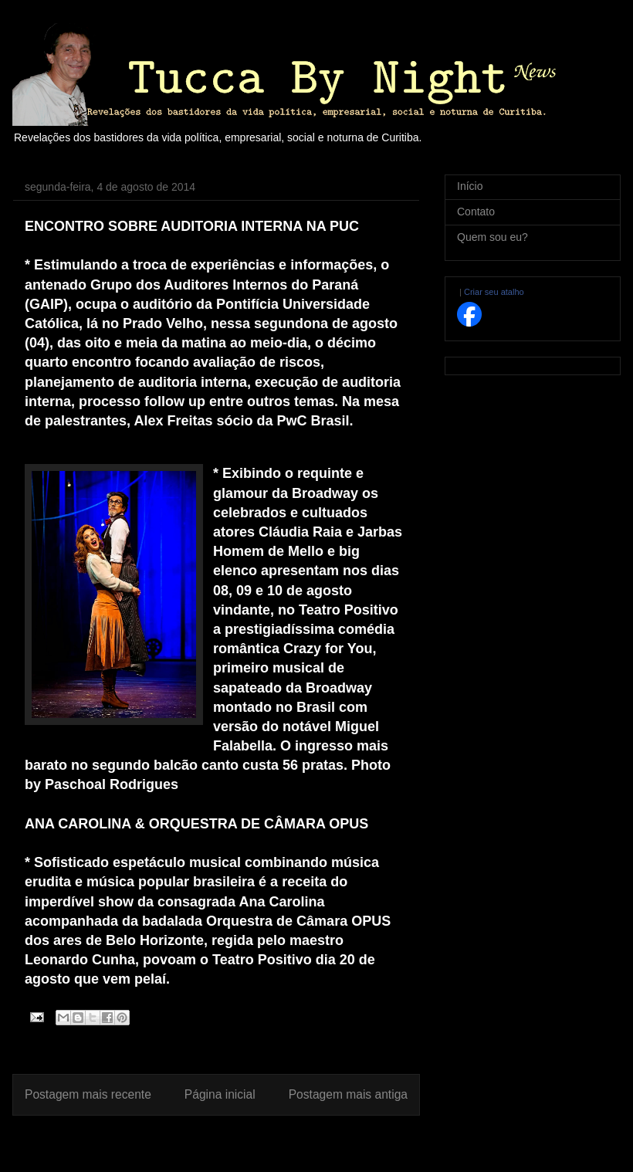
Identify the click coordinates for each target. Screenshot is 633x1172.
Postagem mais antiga (348, 1094)
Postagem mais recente (88, 1094)
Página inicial (220, 1094)
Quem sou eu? (492, 237)
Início (469, 186)
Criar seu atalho (494, 291)
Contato (476, 211)
